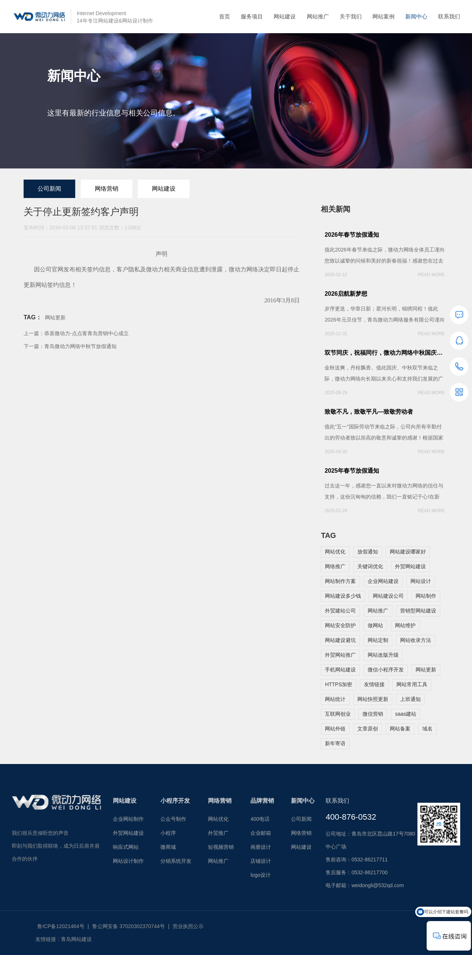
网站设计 (420, 581)
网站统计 (335, 699)
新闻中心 (416, 16)
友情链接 (374, 684)
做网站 (375, 625)
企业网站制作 (128, 819)
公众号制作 (173, 819)
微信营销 (372, 714)
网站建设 (285, 16)
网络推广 (335, 566)
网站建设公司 (388, 596)
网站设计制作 (128, 861)
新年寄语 (335, 743)
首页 (224, 16)
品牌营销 (262, 801)
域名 (427, 729)
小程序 (168, 833)
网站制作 (426, 596)
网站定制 (378, 640)
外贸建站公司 (340, 611)
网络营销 (106, 188)
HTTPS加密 (338, 684)
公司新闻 (49, 188)
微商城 (168, 847)
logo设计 (260, 875)
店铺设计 (260, 861)
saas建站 (405, 714)
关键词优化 (370, 566)
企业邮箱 (260, 833)
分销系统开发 (175, 861)
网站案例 (383, 16)
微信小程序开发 (386, 670)
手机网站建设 (340, 670)
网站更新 (55, 317)
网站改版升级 (383, 655)
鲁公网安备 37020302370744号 (128, 926)
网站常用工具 (411, 684)
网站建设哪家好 (408, 552)
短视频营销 (221, 847)
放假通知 (367, 552)
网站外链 (335, 729)
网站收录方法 (415, 640)
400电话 (259, 819)
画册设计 (260, 847)
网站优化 (335, 552)
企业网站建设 (383, 581)
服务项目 (252, 16)
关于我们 (351, 16)
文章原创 (367, 729)
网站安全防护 (340, 625)
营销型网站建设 (418, 611)
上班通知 (410, 699)
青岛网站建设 (76, 939)
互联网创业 (338, 714)
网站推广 (318, 16)
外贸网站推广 (340, 655)
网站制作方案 (340, 581)
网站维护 (405, 625)
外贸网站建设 (410, 566)
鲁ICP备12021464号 (60, 926)
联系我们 (449, 16)
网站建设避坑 (340, 640)
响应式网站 (126, 847)
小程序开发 (175, 801)
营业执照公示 (188, 926)
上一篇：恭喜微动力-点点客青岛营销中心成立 (76, 333)
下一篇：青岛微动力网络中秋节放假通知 (70, 346)
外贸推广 (218, 833)
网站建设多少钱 (343, 596)
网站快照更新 (372, 699)
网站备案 (400, 729)
